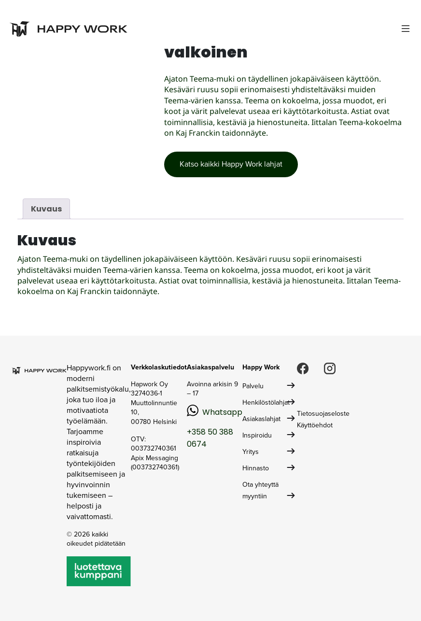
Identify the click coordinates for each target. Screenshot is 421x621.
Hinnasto (255, 468)
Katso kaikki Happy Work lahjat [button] (231, 163)
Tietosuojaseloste (323, 414)
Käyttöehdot (315, 425)
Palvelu (253, 386)
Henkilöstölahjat (266, 402)
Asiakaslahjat (261, 419)
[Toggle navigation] (405, 28)
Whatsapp (222, 412)
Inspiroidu (257, 435)
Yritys (250, 452)
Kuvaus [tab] (46, 208)
